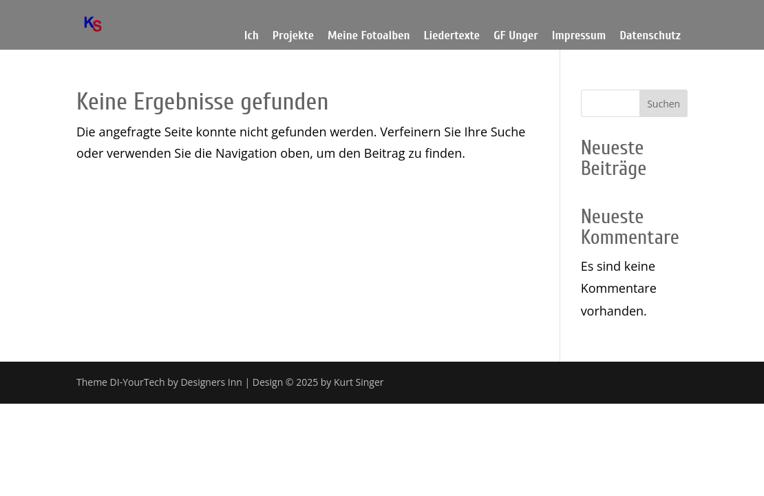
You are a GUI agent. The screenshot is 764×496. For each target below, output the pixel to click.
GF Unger (516, 35)
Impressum (579, 35)
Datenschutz (650, 35)
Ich (251, 35)
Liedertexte (452, 35)
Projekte (293, 35)
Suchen (663, 103)
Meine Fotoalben (369, 35)
